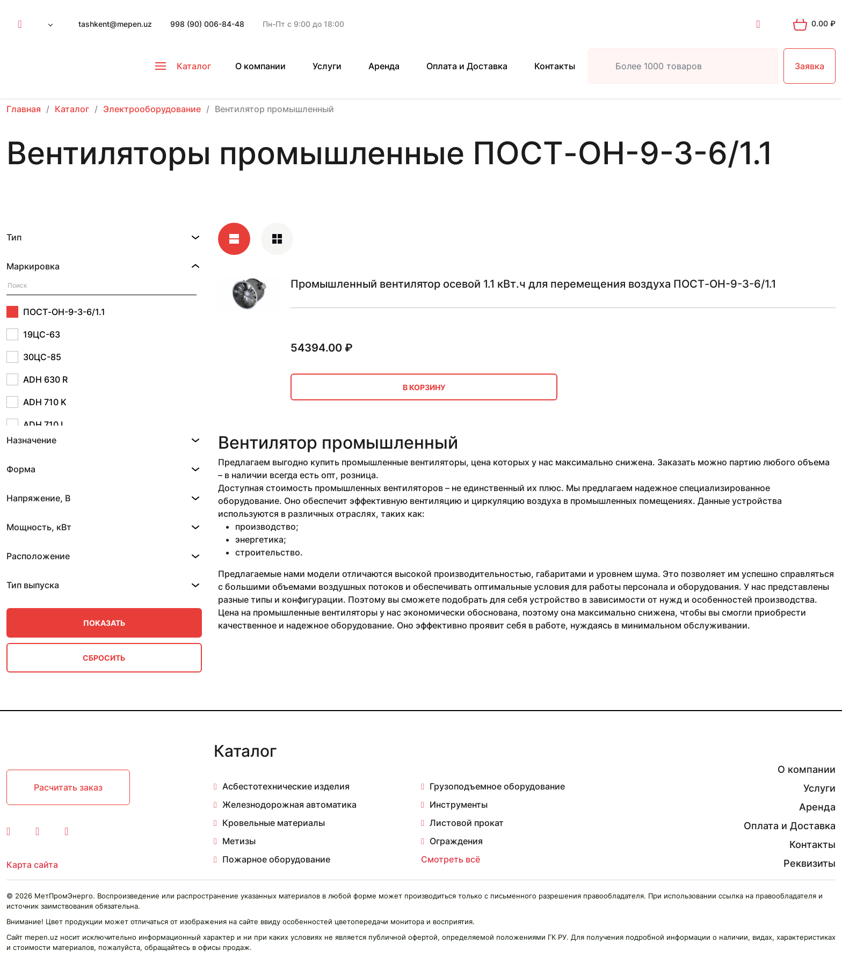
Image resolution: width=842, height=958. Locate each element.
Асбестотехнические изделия (286, 786)
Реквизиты (809, 863)
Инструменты (459, 804)
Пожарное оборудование (276, 859)
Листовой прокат (467, 822)
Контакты (554, 66)
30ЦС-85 (33, 357)
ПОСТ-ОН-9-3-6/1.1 (55, 312)
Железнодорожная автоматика (289, 804)
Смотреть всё (450, 859)
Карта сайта (32, 864)
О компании (260, 66)
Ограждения (456, 841)
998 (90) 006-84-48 (207, 23)
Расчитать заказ (68, 787)
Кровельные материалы (273, 822)
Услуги (327, 66)
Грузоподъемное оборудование (497, 786)
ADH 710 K (36, 402)
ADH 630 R (37, 379)
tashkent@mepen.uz (115, 23)
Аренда (384, 66)
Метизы (239, 841)
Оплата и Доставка (466, 66)
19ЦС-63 (33, 334)
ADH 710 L (36, 424)
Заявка (809, 66)
